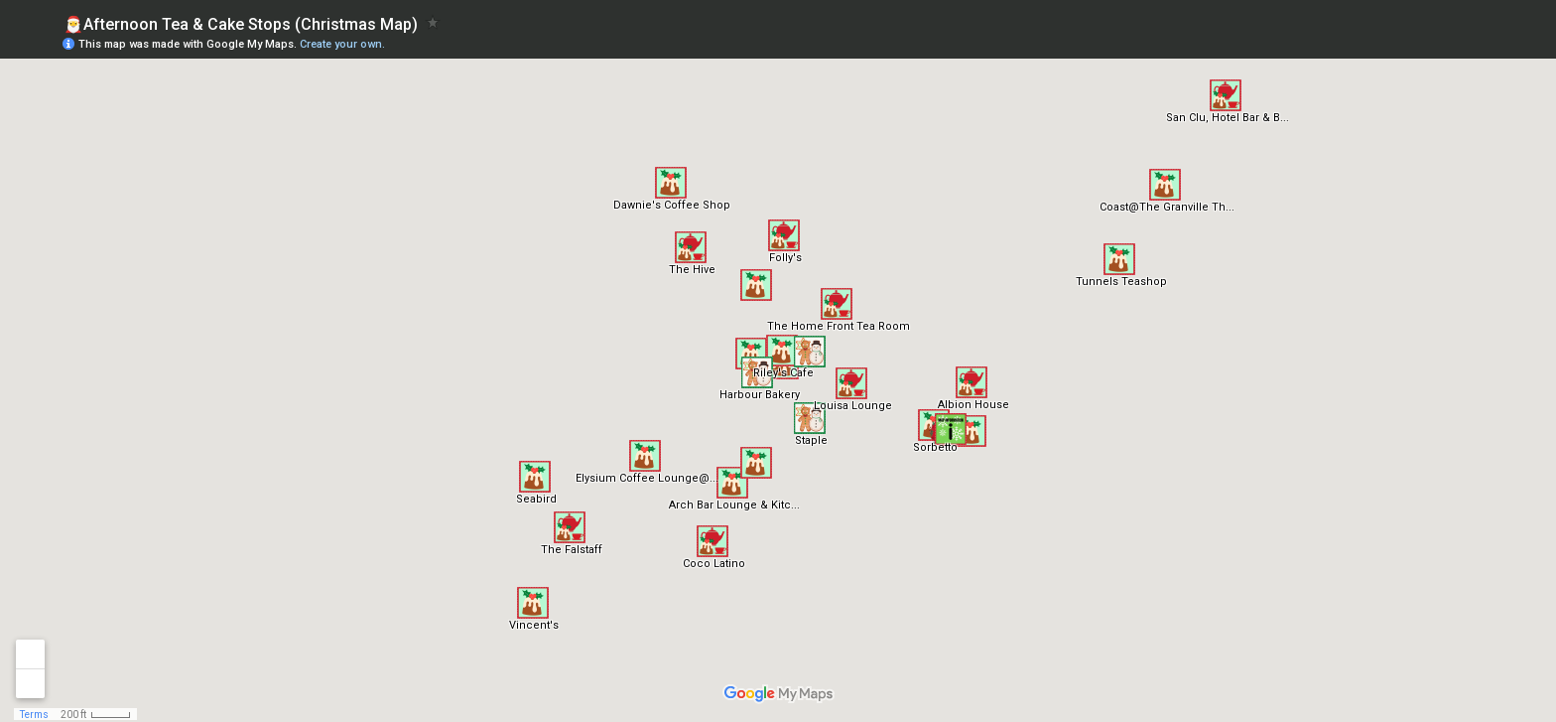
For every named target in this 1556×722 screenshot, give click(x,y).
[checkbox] (433, 22)
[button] (971, 382)
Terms (34, 714)
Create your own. (342, 44)
